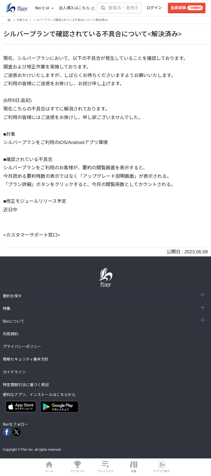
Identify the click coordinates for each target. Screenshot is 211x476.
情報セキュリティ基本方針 (26, 359)
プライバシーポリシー (22, 346)
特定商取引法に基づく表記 (26, 385)
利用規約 (10, 334)
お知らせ (22, 19)
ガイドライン (14, 372)
